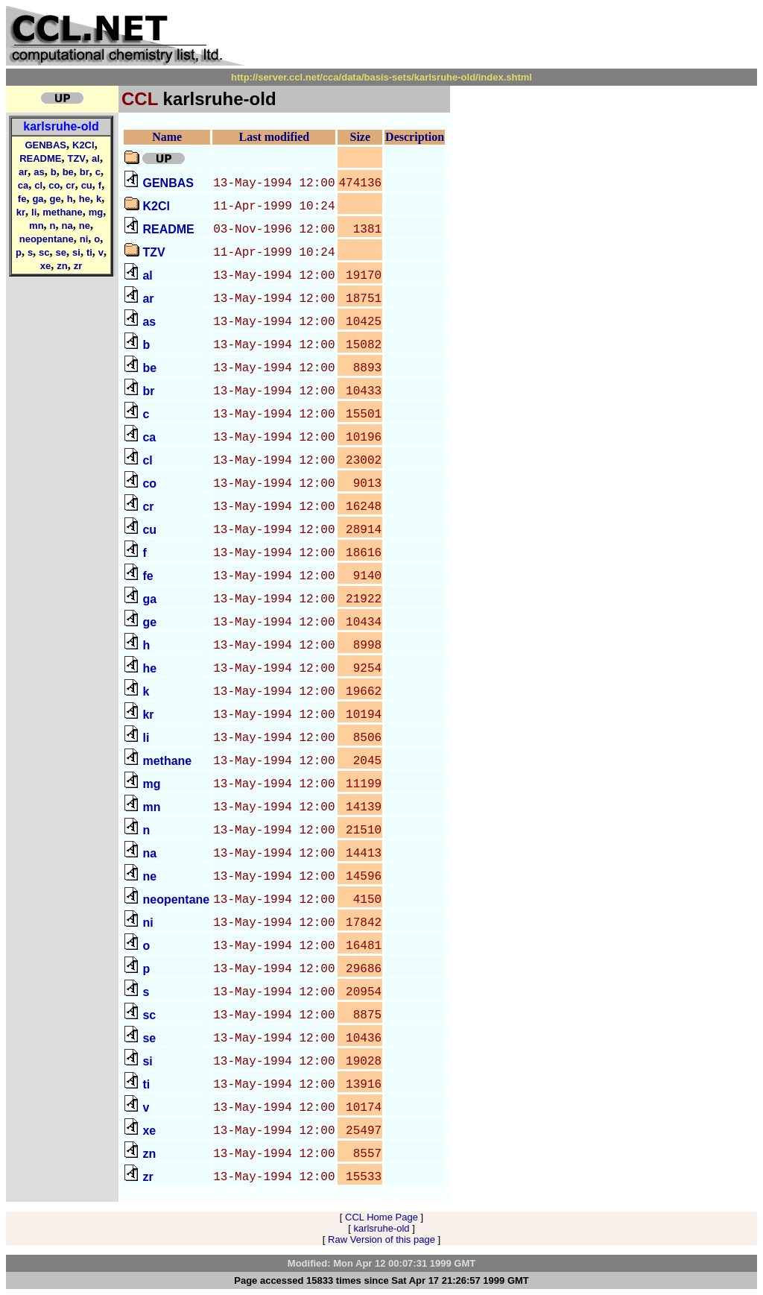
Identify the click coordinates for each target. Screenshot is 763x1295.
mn (36, 225)
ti (89, 252)
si (76, 252)
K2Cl (83, 145)
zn (62, 265)
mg (96, 212)
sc (44, 252)
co (54, 185)
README (40, 158)
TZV (76, 158)
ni (84, 239)
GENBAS (45, 145)
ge (55, 198)
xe (45, 265)
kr (20, 212)
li (34, 212)
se (61, 252)
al (96, 158)
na (67, 225)
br (84, 171)
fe (22, 198)
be (68, 171)
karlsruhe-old (60, 126)
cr (70, 185)
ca (23, 185)
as (39, 171)
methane (62, 212)
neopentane (46, 239)
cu (86, 185)
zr (78, 265)
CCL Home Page (381, 1217)
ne (84, 225)
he (84, 198)
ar (23, 171)
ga (37, 198)
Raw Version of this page (381, 1239)
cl (38, 185)
